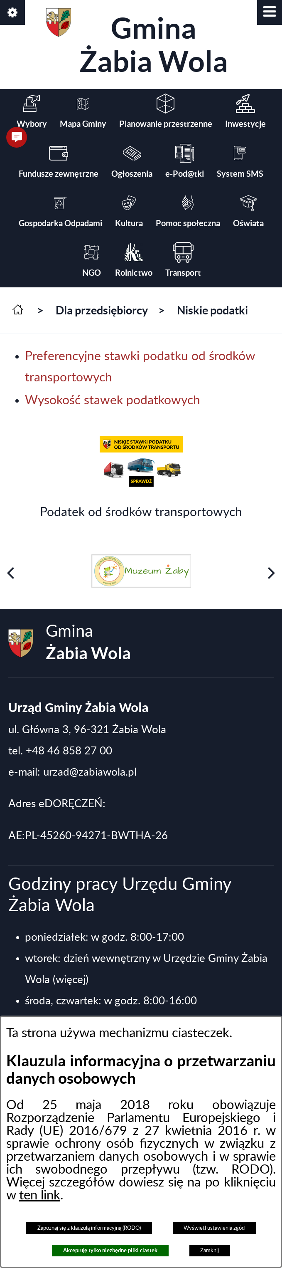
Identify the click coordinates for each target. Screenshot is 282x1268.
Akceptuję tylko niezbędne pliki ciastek (110, 1250)
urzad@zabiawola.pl (90, 772)
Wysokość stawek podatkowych (112, 400)
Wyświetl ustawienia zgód (214, 1228)
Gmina (137, 43)
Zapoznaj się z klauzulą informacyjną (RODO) (89, 1228)
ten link (39, 1195)
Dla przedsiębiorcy (102, 310)
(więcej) (70, 979)
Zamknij (209, 1250)
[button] (269, 12)
